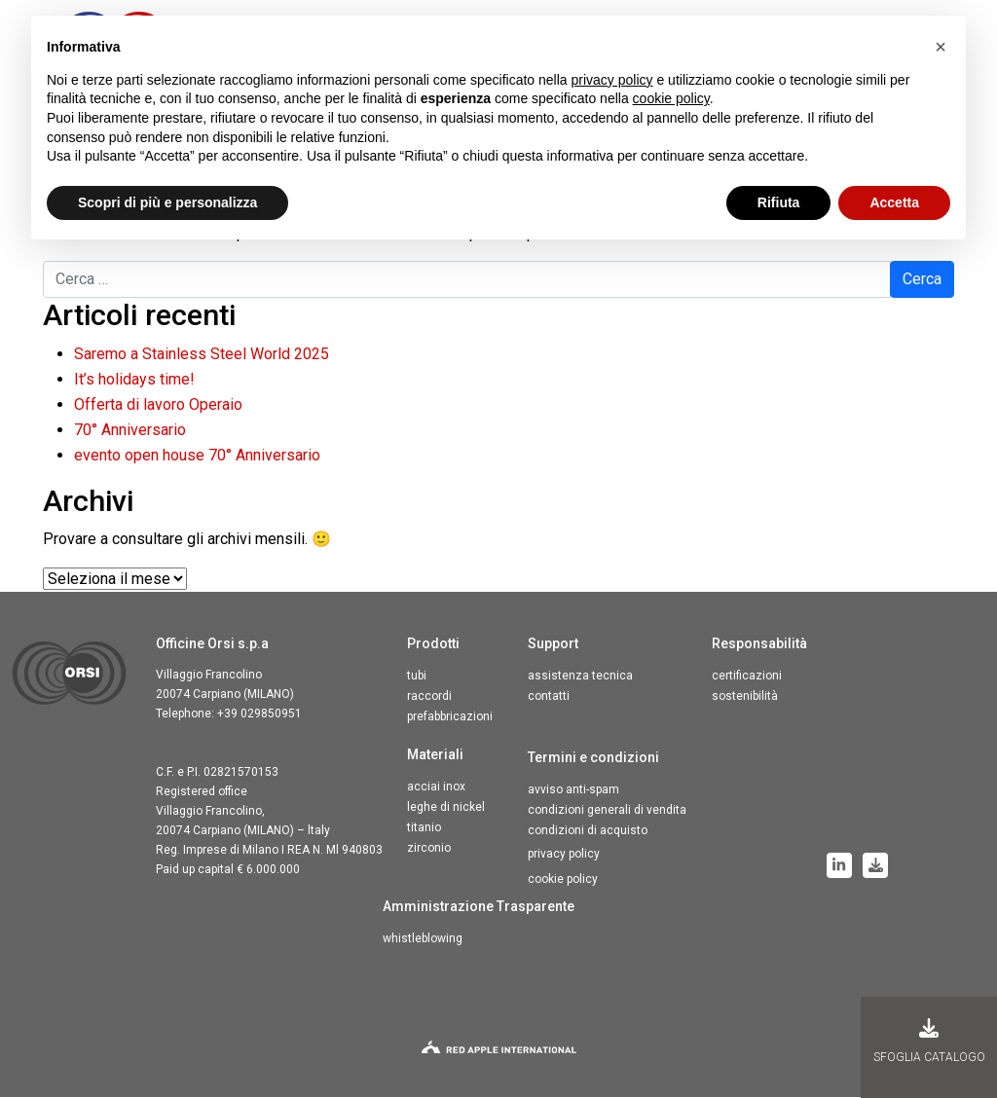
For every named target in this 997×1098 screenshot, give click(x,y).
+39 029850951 (259, 714)
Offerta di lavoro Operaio (158, 405)
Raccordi (429, 697)
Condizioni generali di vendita (607, 811)
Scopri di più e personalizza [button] (167, 202)
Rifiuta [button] (778, 202)
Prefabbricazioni (450, 717)
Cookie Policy (563, 880)
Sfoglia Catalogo (929, 1041)
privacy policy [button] (612, 80)
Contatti (549, 697)
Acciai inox (436, 787)
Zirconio (429, 849)
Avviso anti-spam (573, 790)
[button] (940, 46)
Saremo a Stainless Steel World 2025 (201, 355)
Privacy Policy (564, 854)
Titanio (424, 828)
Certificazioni (747, 676)
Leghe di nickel (446, 808)
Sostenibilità (745, 697)
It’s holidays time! (134, 380)
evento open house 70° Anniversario (197, 456)
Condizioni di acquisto (587, 831)
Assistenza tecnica (580, 676)
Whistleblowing (422, 939)
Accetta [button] (894, 202)
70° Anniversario (130, 430)
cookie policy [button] (671, 98)
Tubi (416, 676)
